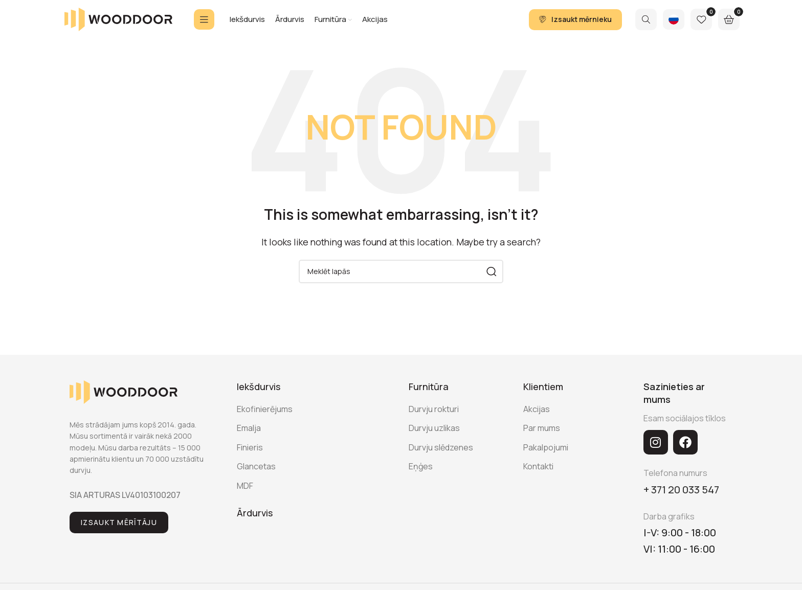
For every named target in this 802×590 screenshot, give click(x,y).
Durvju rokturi (434, 415)
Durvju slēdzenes (441, 454)
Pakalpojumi (545, 454)
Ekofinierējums (265, 415)
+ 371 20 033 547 (681, 496)
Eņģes (421, 473)
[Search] (646, 23)
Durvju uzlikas (434, 435)
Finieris (250, 454)
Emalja (249, 435)
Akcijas (536, 415)
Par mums (541, 435)
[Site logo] (118, 22)
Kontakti (538, 473)
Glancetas (256, 473)
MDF (245, 492)
